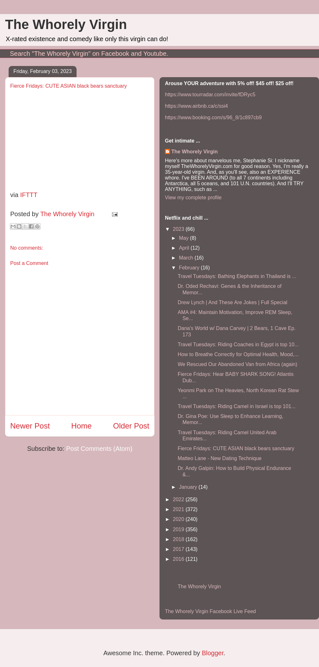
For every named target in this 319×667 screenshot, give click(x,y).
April (184, 248)
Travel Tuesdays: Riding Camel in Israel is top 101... (236, 406)
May (184, 238)
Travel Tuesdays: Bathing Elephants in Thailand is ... (237, 276)
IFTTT (28, 194)
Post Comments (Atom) (99, 448)
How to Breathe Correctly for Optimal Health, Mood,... (238, 354)
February (190, 267)
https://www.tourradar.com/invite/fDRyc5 (210, 94)
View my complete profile (193, 197)
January (188, 487)
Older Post (131, 425)
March (187, 257)
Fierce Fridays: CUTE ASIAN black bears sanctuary (236, 448)
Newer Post (30, 425)
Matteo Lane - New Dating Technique (220, 458)
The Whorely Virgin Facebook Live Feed (210, 611)
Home (81, 425)
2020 (179, 519)
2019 (179, 529)
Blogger (213, 652)
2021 (179, 509)
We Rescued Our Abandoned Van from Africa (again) (237, 364)
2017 (179, 549)
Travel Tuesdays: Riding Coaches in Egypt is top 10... (238, 344)
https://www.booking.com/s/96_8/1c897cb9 (213, 117)
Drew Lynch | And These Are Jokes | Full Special (232, 302)
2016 (179, 559)
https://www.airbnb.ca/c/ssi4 (196, 106)
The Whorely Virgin (66, 24)
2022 (179, 499)
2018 (179, 539)
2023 (179, 229)
